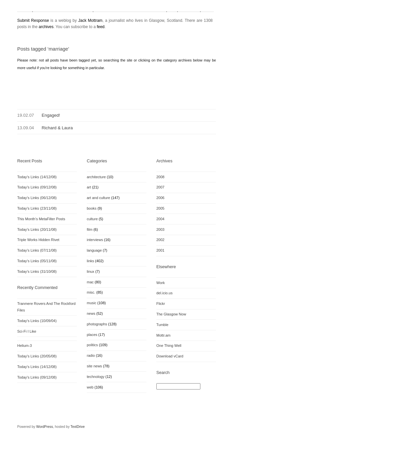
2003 (160, 229)
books (91, 208)
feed (100, 26)
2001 (160, 250)
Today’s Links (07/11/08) (37, 250)
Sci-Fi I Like (26, 331)
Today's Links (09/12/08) (37, 377)
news (91, 313)
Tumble (162, 325)
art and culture (98, 198)
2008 (160, 177)
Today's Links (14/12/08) (37, 367)
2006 (160, 198)
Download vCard (169, 356)
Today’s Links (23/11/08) (37, 208)
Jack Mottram (90, 20)
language (94, 250)
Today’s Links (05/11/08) (37, 261)
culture (92, 219)
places (92, 335)
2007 (160, 187)
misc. (91, 292)
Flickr (160, 304)
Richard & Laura (57, 127)
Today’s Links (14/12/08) (37, 177)
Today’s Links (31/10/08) (37, 271)
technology (95, 377)
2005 (160, 208)
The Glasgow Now (171, 314)
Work (160, 283)
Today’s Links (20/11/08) (37, 229)
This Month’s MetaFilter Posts (41, 219)
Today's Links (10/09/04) (37, 321)
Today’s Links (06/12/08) (37, 198)
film (89, 229)
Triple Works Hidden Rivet (38, 240)
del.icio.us (164, 293)
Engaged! (51, 115)
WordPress (44, 427)
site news (94, 366)
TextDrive (78, 427)
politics (92, 345)
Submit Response (33, 20)
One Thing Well (168, 346)
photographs (97, 324)
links (90, 261)
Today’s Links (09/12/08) (37, 187)
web (90, 387)
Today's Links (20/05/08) (37, 356)
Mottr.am (163, 335)
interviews (95, 240)
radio (91, 355)
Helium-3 (24, 346)
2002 (160, 240)
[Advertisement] (94, 86)
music (91, 303)
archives (46, 26)
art (89, 187)
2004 (160, 219)
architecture (96, 177)
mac (90, 282)
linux (90, 271)
